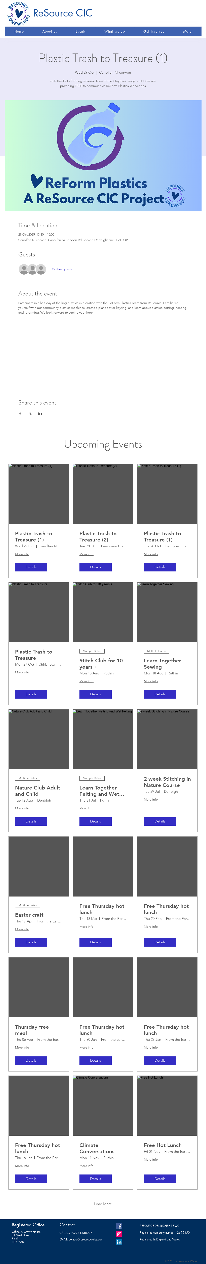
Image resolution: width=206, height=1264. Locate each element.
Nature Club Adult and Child (37, 791)
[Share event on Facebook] (20, 413)
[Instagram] (119, 1234)
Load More (103, 1204)
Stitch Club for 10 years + (101, 664)
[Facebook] (119, 1226)
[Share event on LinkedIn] (40, 413)
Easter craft (29, 915)
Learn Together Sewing (162, 664)
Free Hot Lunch (163, 1145)
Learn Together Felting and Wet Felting (99, 791)
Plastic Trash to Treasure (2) (98, 536)
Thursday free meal (32, 1030)
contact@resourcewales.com (86, 1239)
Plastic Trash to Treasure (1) (33, 536)
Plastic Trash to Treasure (33, 655)
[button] (49, 31)
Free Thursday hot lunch (101, 909)
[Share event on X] (30, 413)
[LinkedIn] (119, 1242)
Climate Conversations (96, 1148)
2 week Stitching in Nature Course (167, 782)
